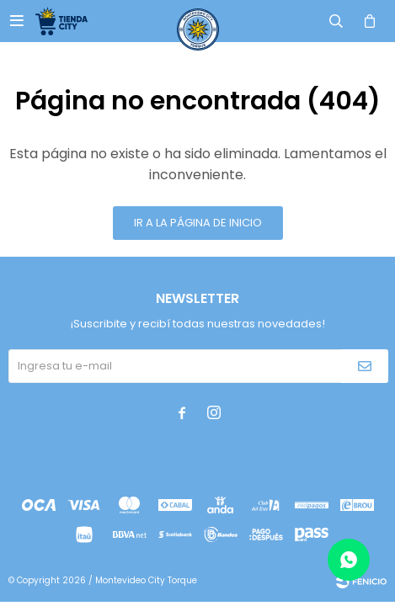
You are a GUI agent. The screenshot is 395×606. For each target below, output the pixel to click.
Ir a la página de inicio (198, 223)
